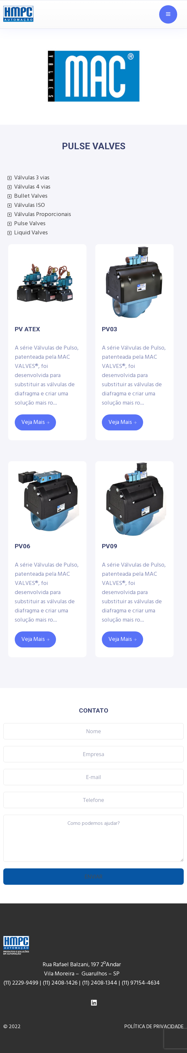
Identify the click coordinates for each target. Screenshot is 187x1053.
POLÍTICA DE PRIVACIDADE (154, 1027)
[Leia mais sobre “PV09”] (122, 639)
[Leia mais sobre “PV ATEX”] (35, 422)
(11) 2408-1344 (100, 983)
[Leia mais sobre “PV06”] (35, 639)
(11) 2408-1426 (60, 983)
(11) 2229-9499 (20, 983)
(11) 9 (127, 983)
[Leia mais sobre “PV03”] (122, 422)
